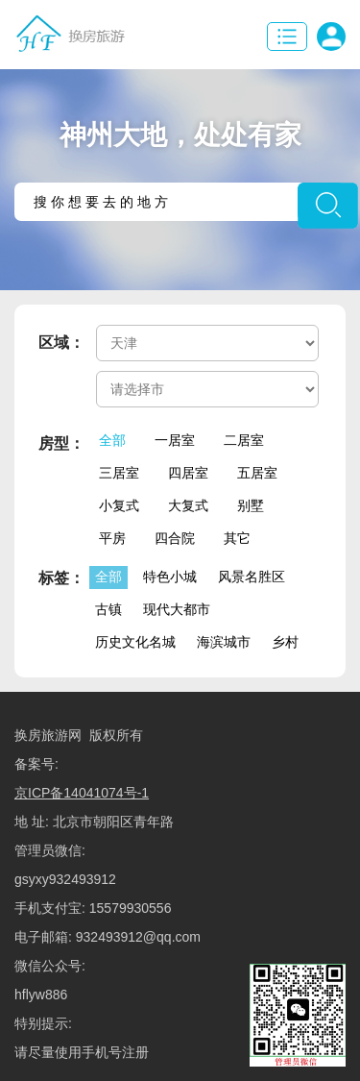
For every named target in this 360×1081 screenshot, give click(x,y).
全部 (112, 440)
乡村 (285, 642)
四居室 (188, 472)
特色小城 (170, 576)
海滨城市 (224, 642)
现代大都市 (176, 609)
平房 (112, 538)
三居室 (119, 472)
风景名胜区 (251, 576)
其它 (237, 538)
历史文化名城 (135, 642)
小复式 (119, 505)
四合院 (175, 538)
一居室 (175, 440)
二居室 (244, 440)
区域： (61, 342)
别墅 (250, 505)
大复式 (188, 505)
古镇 (108, 609)
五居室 (257, 472)
